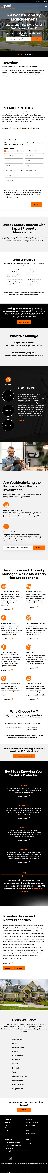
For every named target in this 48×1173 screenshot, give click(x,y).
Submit (37, 39)
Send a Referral (31, 1103)
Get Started (24, 1080)
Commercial (9, 1098)
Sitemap (20, 1143)
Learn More (6, 609)
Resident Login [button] (30, 1095)
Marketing (28, 54)
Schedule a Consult (14, 968)
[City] (34, 165)
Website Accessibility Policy (35, 1152)
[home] (8, 6)
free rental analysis (24, 756)
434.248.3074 (42, 1)
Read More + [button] (24, 963)
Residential (8, 1092)
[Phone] (34, 160)
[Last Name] (34, 155)
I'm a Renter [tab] (22, 151)
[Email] (13, 160)
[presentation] (16, 204)
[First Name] (13, 155)
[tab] (8, 381)
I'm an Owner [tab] (11, 151)
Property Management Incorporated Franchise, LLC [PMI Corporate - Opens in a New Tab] (30, 1132)
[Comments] (24, 183)
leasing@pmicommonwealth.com (16, 1121)
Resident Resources (32, 1092)
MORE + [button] (31, 421)
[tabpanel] (31, 404)
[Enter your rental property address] (18, 39)
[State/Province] (13, 170)
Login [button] (6, 1101)
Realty (7, 1095)
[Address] (13, 165)
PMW (14, 1143)
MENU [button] (46, 7)
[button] (27, 1113)
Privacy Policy (28, 1143)
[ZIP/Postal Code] (34, 170)
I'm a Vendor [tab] (33, 151)
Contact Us (24, 322)
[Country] (24, 175)
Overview (19, 54)
